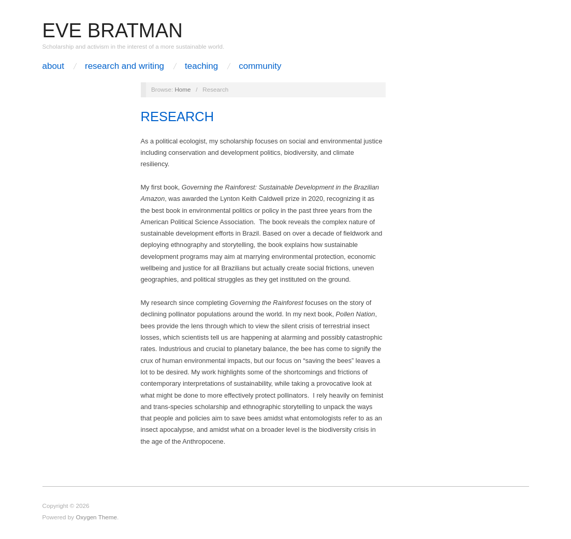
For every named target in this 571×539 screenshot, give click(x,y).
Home (182, 89)
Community (260, 66)
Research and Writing (124, 66)
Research (177, 116)
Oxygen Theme (96, 517)
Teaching (201, 66)
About (53, 66)
